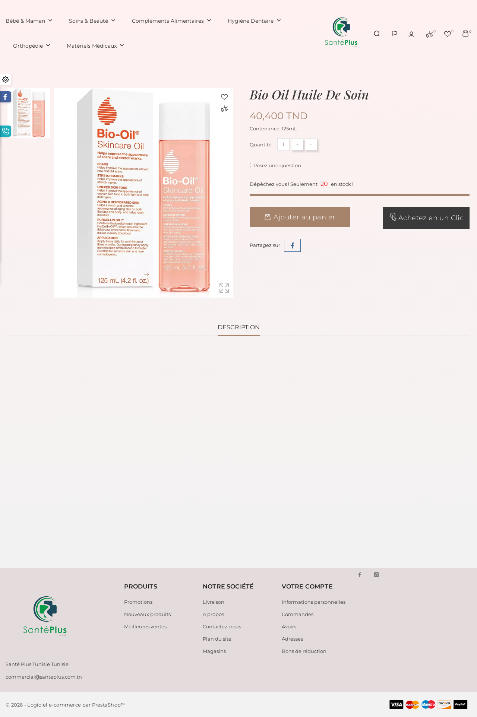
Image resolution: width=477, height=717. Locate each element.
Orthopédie (32, 46)
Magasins (214, 651)
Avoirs (289, 626)
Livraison (213, 602)
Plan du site (217, 639)
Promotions (138, 602)
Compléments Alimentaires (172, 21)
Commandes (297, 614)
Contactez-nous (222, 626)
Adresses (292, 639)
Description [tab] (239, 327)
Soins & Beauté (93, 21)
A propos (213, 614)
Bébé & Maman (30, 21)
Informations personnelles (313, 602)
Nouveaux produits (147, 614)
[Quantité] (283, 144)
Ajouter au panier (300, 217)
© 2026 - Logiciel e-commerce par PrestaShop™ (66, 705)
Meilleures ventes (145, 626)
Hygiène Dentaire (255, 21)
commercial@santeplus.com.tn (44, 677)
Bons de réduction (304, 651)
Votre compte (307, 586)
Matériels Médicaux (96, 46)
